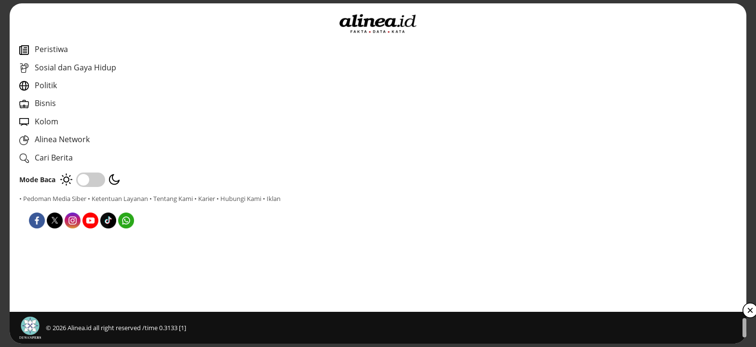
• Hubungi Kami (108, 207)
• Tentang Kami (41, 207)
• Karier (74, 207)
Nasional (269, 216)
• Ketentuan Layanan (118, 198)
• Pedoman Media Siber (52, 198)
